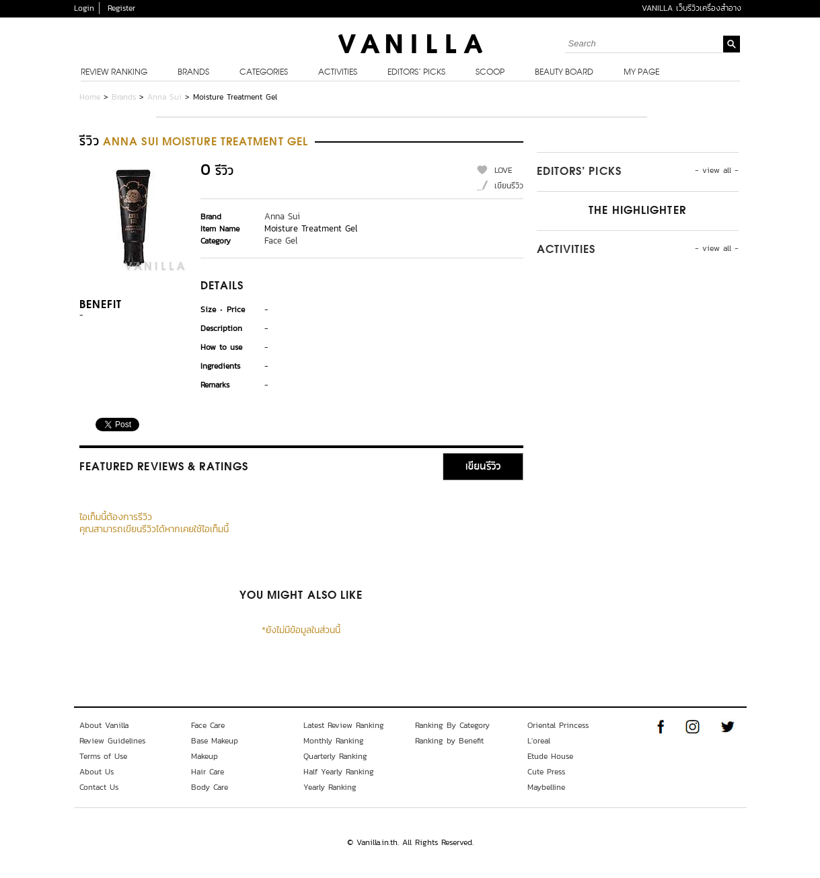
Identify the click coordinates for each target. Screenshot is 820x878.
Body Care (209, 787)
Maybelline (546, 787)
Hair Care (207, 772)
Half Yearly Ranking (338, 772)
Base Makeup (214, 741)
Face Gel (280, 240)
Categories (263, 73)
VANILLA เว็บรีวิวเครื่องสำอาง (691, 8)
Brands (193, 73)
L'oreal (538, 741)
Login (84, 8)
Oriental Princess (558, 725)
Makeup (204, 756)
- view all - (717, 170)
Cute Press (546, 772)
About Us (96, 772)
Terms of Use (103, 756)
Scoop (490, 73)
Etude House (550, 756)
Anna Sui (164, 97)
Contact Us (98, 787)
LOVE (503, 170)
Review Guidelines (112, 741)
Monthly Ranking (333, 741)
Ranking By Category (452, 725)
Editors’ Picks (416, 73)
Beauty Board (564, 73)
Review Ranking (114, 73)
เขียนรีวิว (508, 186)
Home (89, 97)
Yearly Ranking (330, 787)
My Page (641, 73)
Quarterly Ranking (335, 756)
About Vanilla (103, 725)
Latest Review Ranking (343, 725)
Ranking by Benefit (449, 741)
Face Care (208, 725)
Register (121, 8)
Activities (337, 73)
